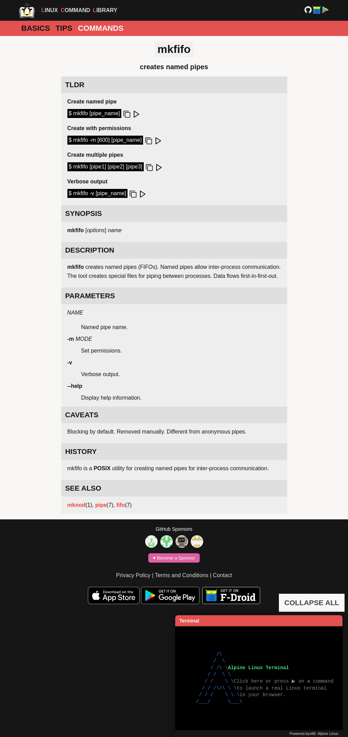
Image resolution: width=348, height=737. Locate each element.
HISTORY (81, 451)
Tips (64, 28)
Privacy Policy (133, 575)
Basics (35, 28)
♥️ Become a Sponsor (174, 558)
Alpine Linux (328, 733)
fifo (120, 505)
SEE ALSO (83, 488)
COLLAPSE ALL (311, 603)
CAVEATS (81, 415)
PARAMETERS (90, 296)
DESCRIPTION (89, 250)
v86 (313, 733)
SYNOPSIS (83, 213)
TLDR (74, 85)
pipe (100, 505)
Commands (101, 28)
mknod (76, 505)
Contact (222, 575)
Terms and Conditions (181, 575)
